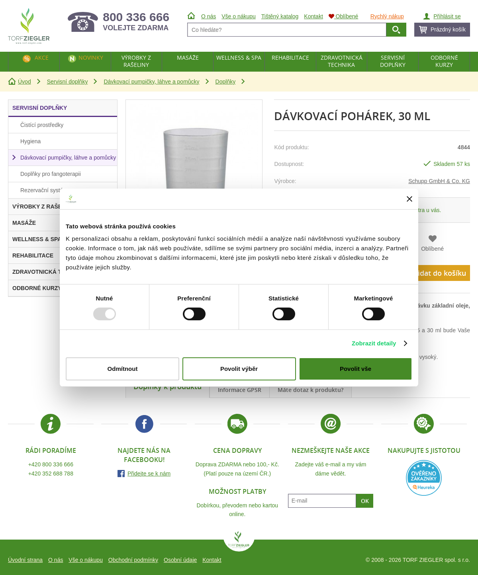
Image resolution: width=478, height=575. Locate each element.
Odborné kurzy (444, 61)
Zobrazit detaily (374, 343)
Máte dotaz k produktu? (310, 390)
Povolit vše (355, 368)
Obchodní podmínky (133, 560)
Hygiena (30, 141)
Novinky (90, 57)
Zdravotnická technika (341, 61)
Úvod (24, 81)
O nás (55, 560)
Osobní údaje (180, 560)
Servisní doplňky (67, 81)
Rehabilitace (290, 57)
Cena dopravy (237, 450)
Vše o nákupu (86, 560)
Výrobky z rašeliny (136, 61)
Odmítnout (123, 368)
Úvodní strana (25, 560)
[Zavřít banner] (409, 199)
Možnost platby (237, 491)
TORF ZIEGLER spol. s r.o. (239, 542)
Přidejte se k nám (148, 473)
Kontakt (211, 560)
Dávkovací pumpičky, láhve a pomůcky (151, 81)
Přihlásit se (446, 16)
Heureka (424, 478)
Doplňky (225, 81)
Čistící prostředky (41, 125)
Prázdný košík (448, 29)
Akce (42, 57)
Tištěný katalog (280, 16)
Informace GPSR (239, 390)
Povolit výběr (239, 368)
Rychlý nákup (387, 16)
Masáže (188, 57)
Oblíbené (432, 249)
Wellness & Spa (238, 57)
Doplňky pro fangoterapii (50, 174)
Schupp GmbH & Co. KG (439, 181)
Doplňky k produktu (167, 386)
